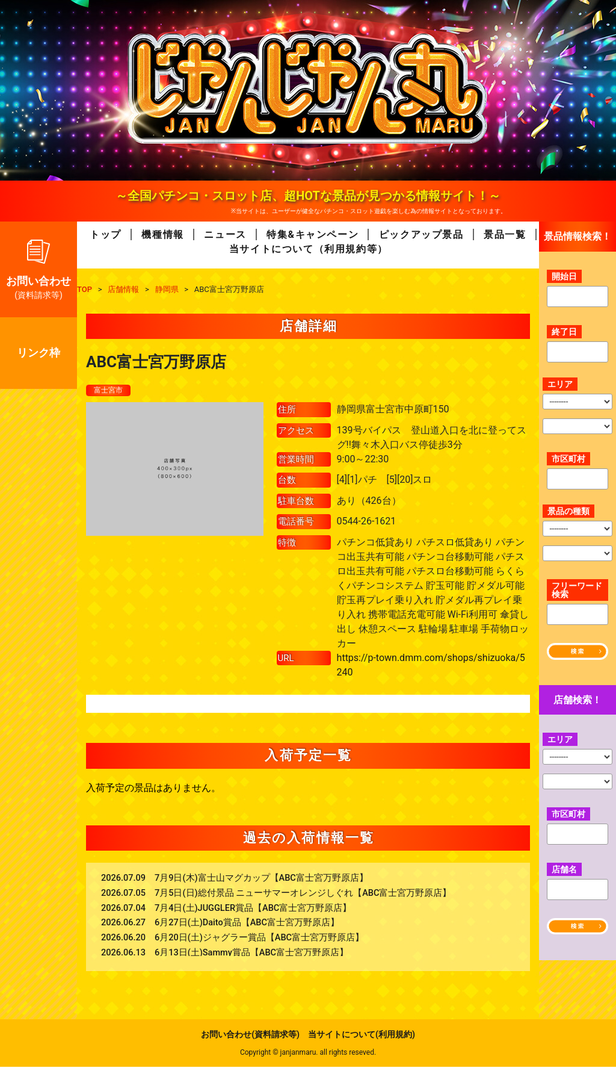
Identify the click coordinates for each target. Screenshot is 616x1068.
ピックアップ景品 (421, 234)
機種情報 (162, 234)
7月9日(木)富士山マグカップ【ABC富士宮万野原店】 (261, 879)
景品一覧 (505, 234)
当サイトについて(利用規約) (361, 1035)
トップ (106, 234)
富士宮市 (111, 391)
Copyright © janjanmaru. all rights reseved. (308, 1053)
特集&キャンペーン (312, 234)
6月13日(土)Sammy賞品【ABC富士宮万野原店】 (251, 954)
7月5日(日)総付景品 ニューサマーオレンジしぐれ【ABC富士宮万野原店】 (303, 894)
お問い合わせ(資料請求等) (250, 1035)
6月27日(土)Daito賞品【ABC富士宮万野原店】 (247, 924)
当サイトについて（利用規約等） (308, 249)
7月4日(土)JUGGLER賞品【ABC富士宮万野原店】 (253, 909)
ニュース (225, 234)
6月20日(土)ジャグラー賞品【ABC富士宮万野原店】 (259, 939)
